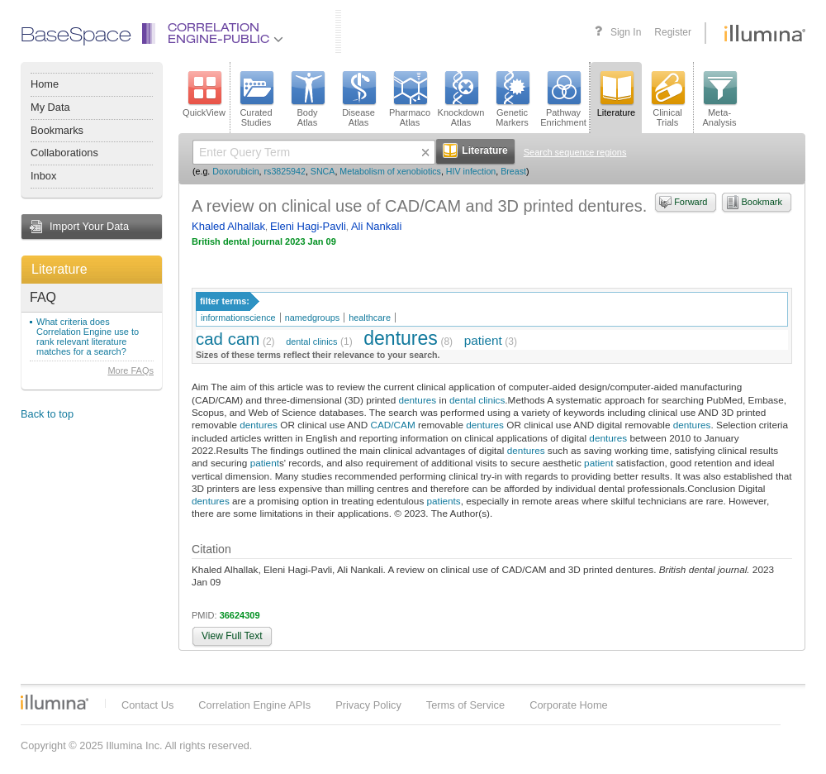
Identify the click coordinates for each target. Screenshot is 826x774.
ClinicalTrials (667, 99)
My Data (50, 107)
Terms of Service (465, 705)
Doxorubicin (235, 171)
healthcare (370, 317)
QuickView (204, 94)
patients (444, 500)
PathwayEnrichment (563, 99)
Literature (59, 269)
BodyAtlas (307, 99)
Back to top (47, 414)
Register (672, 32)
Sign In (625, 32)
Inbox (43, 176)
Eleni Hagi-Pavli (308, 226)
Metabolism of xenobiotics (390, 171)
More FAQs (130, 370)
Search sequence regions (575, 152)
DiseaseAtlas (358, 99)
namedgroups (312, 317)
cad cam (227, 338)
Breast (513, 171)
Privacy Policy (368, 705)
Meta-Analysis (720, 99)
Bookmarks (57, 130)
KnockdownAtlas (461, 99)
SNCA (323, 171)
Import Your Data (89, 226)
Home (45, 84)
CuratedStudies (256, 99)
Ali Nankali (376, 226)
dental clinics (311, 341)
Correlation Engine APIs (254, 705)
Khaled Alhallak (228, 226)
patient (483, 340)
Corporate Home (568, 705)
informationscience (238, 317)
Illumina (54, 702)
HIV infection (471, 171)
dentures (400, 338)
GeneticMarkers (512, 99)
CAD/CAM (392, 424)
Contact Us (147, 705)
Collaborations (64, 152)
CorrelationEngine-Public (225, 34)
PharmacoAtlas (409, 99)
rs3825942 (285, 171)
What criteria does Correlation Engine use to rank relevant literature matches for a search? (87, 336)
